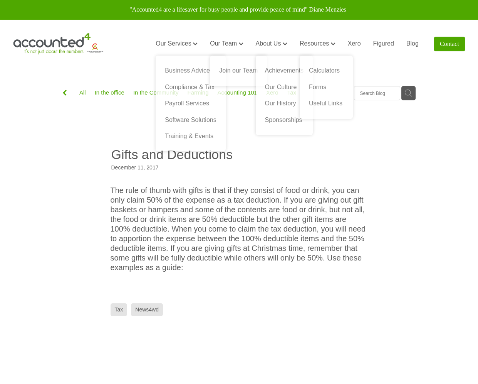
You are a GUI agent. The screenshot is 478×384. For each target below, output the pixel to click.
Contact (449, 44)
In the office (109, 92)
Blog (412, 43)
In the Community (156, 92)
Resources (317, 43)
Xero (354, 43)
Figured (383, 43)
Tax (291, 92)
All (82, 92)
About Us (271, 43)
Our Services (177, 43)
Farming (198, 92)
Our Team (226, 43)
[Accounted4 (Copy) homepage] (58, 44)
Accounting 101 (237, 92)
